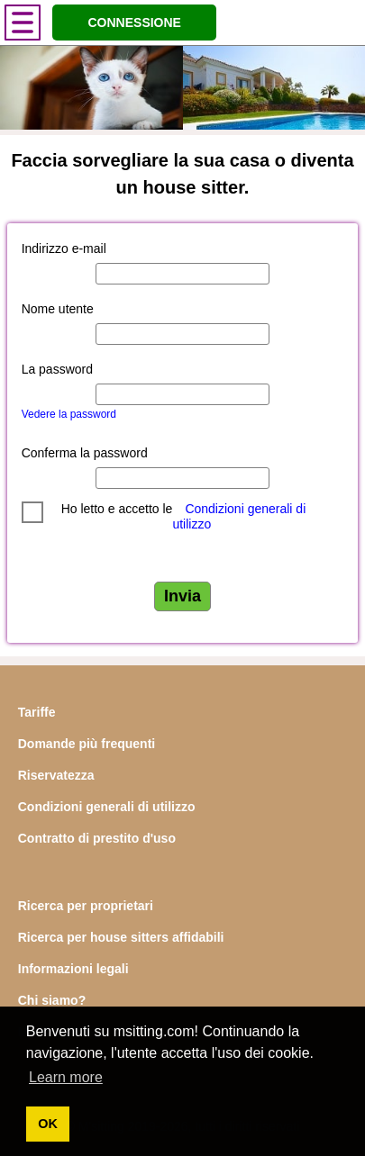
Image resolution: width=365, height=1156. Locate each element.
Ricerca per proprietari (85, 906)
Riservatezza (56, 775)
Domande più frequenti (86, 743)
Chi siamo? (52, 1000)
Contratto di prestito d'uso (97, 838)
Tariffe (37, 712)
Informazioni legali (73, 969)
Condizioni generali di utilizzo (107, 806)
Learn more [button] (66, 1077)
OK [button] (48, 1123)
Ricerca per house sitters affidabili (121, 937)
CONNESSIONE (133, 22)
